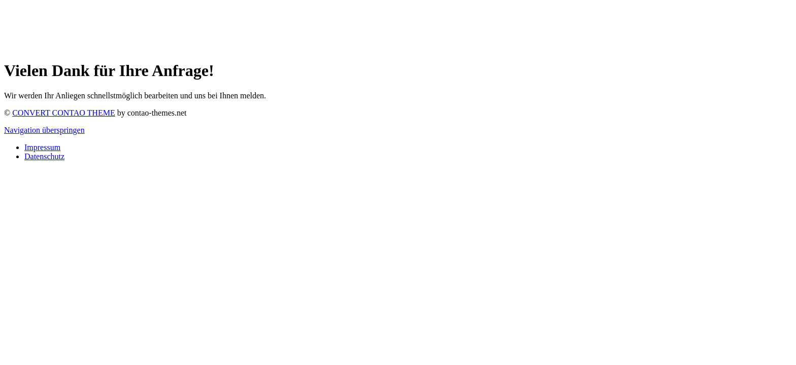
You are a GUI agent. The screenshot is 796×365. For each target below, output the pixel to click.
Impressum (42, 147)
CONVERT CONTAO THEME (63, 112)
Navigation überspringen (44, 130)
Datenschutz (44, 156)
